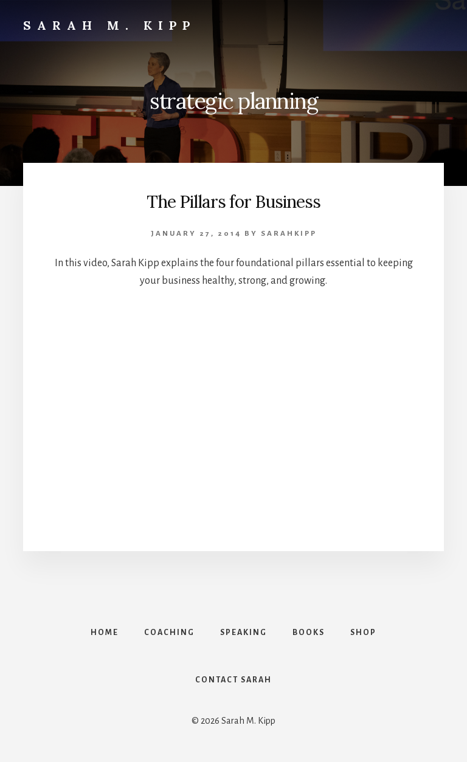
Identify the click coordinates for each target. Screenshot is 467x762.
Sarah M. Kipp (109, 25)
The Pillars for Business (233, 202)
